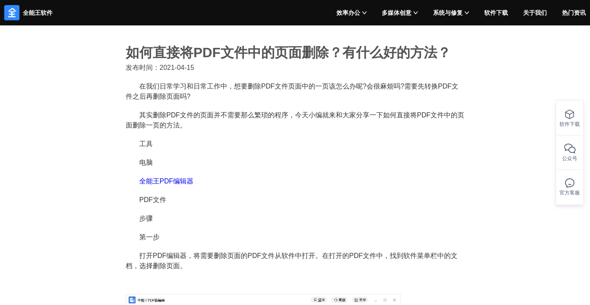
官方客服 (570, 187)
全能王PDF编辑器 (166, 181)
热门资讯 (574, 12)
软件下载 (496, 12)
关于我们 (535, 12)
